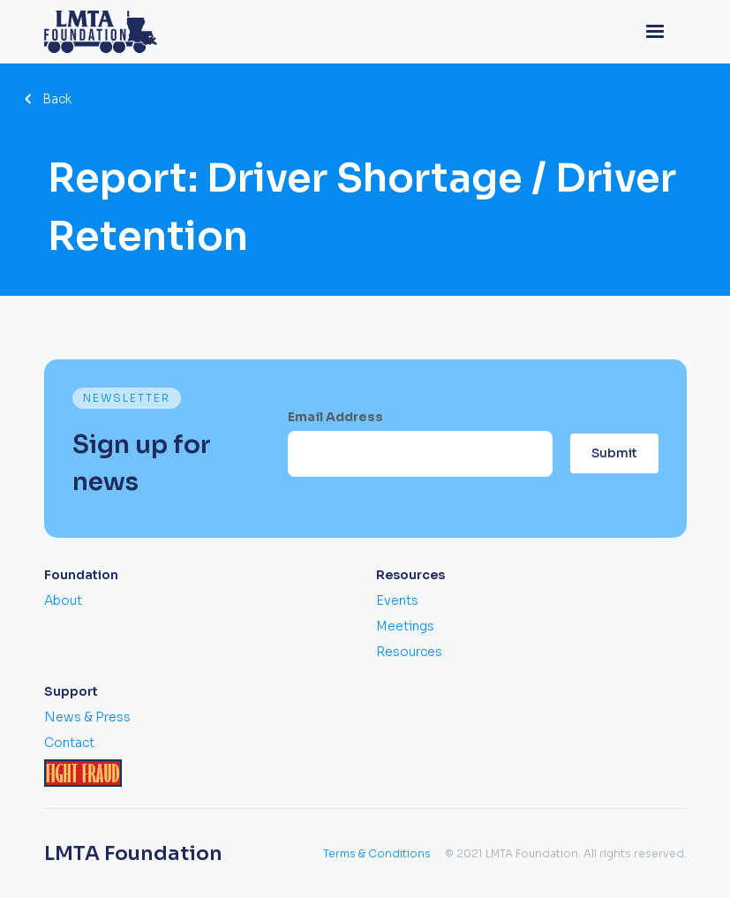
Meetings (405, 626)
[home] (100, 32)
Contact (69, 743)
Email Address (335, 417)
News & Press (87, 717)
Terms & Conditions (377, 853)
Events (397, 600)
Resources (409, 652)
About (63, 600)
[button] (655, 32)
